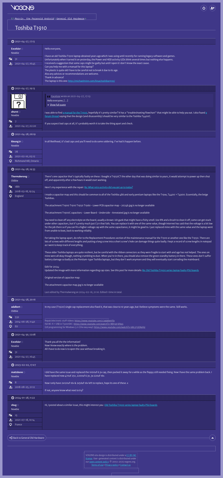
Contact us (125, 465)
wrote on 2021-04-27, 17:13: (76, 96)
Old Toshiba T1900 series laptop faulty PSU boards (131, 405)
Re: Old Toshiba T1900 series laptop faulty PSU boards (170, 270)
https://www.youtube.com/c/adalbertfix (95, 320)
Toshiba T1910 (31, 28)
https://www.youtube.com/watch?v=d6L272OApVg (119, 327)
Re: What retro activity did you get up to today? (108, 187)
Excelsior (55, 96)
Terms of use (97, 465)
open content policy (99, 461)
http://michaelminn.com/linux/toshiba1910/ (91, 80)
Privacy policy (111, 465)
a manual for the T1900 (75, 112)
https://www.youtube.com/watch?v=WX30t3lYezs (98, 324)
